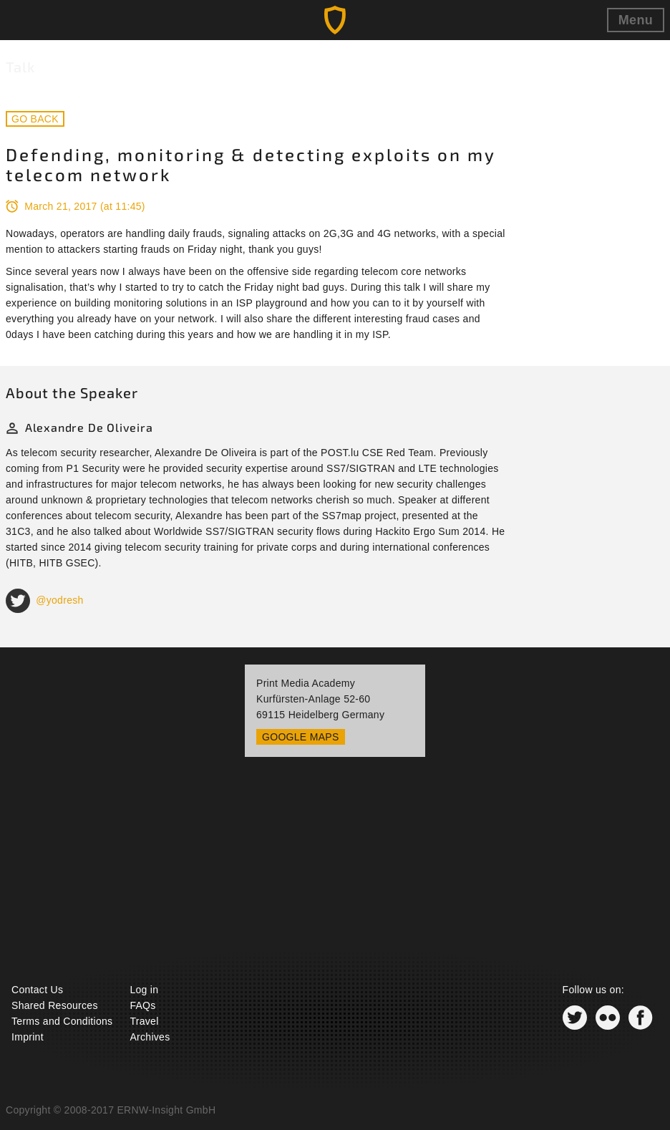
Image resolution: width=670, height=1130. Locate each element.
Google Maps (300, 737)
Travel (144, 1021)
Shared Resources (54, 1005)
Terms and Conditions (61, 1021)
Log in (144, 989)
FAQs (142, 1005)
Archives (150, 1037)
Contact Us (37, 989)
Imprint (27, 1037)
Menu (635, 20)
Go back (35, 119)
